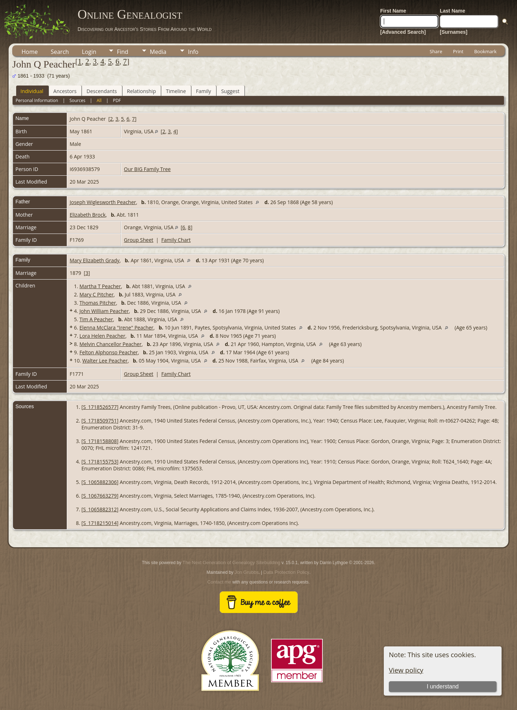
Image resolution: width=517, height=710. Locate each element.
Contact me (219, 582)
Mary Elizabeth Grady (95, 260)
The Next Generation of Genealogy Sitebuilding (231, 562)
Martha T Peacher (100, 286)
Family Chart (176, 239)
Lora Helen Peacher (102, 335)
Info (193, 52)
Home (30, 52)
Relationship (141, 91)
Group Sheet (138, 239)
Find (122, 52)
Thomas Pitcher (97, 302)
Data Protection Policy (286, 572)
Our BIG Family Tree (147, 169)
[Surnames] (453, 32)
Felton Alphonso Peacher (108, 352)
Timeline (176, 91)
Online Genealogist (130, 14)
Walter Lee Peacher (104, 360)
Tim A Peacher (96, 319)
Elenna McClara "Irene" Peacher (116, 327)
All (99, 100)
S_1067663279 (100, 495)
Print (458, 51)
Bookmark (485, 51)
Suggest (230, 91)
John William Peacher (104, 311)
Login (89, 52)
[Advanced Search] (403, 32)
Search (60, 52)
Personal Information (36, 100)
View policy (406, 669)
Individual (31, 91)
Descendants (102, 91)
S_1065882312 (100, 509)
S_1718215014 (100, 523)
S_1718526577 (100, 407)
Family (203, 91)
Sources (77, 100)
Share (436, 51)
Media (158, 52)
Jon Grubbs (246, 572)
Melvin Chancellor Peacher (110, 344)
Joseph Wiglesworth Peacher (103, 202)
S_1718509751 (100, 420)
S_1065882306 (100, 482)
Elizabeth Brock (88, 214)
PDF (117, 100)
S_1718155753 (100, 461)
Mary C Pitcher (96, 294)
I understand (442, 686)
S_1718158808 (100, 441)
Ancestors (64, 91)
